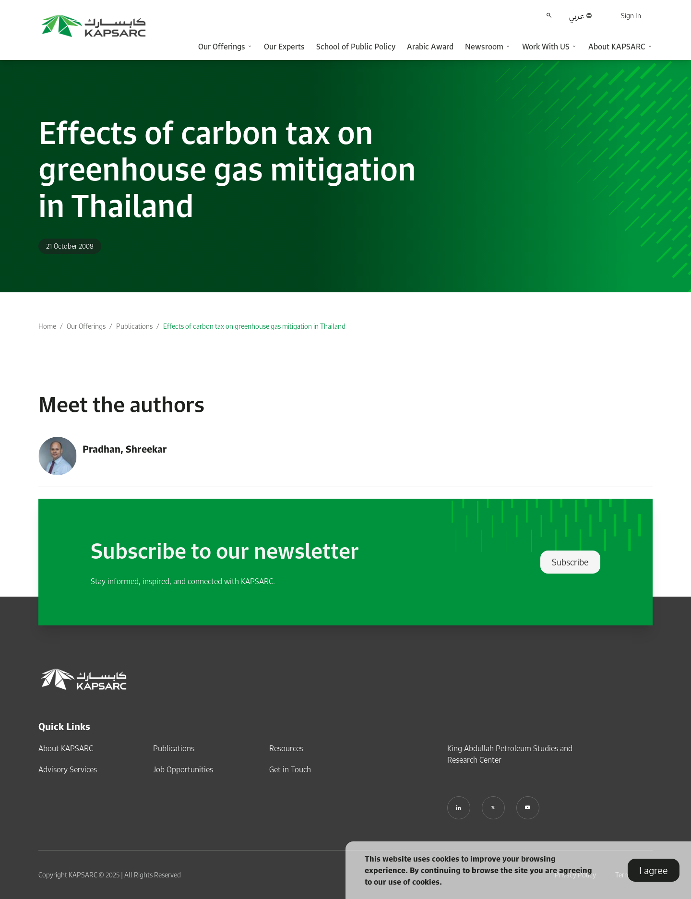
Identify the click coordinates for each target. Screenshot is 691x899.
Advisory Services (67, 769)
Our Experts (284, 46)
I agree (653, 870)
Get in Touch (290, 769)
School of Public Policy (355, 46)
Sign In (631, 15)
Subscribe (570, 562)
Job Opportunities (183, 769)
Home (47, 326)
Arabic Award (430, 46)
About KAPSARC (65, 748)
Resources (286, 748)
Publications (134, 326)
